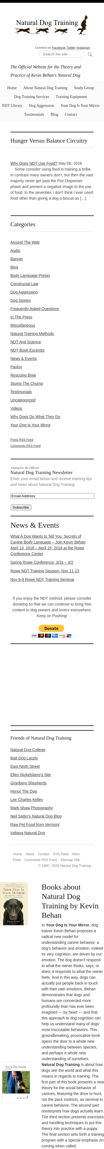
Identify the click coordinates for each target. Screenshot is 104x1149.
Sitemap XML (70, 860)
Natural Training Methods (32, 333)
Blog (54, 114)
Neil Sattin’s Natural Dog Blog (36, 816)
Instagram (83, 47)
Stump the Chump (27, 383)
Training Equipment (71, 97)
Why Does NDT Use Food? (34, 163)
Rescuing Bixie (23, 375)
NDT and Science (26, 342)
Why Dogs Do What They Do (35, 416)
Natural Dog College (28, 750)
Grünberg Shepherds (29, 783)
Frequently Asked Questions (35, 308)
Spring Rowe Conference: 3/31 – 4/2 (42, 562)
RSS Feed (61, 854)
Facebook (58, 47)
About (30, 854)
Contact (71, 114)
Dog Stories (21, 300)
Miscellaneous (23, 325)
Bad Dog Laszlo (24, 758)
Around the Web (25, 242)
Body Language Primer (30, 275)
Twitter (70, 47)
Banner (17, 259)
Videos (16, 408)
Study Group (84, 88)
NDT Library (12, 106)
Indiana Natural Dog (28, 833)
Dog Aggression (41, 106)
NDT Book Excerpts (28, 350)
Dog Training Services (31, 97)
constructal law (24, 284)
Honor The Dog (24, 791)
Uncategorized (23, 400)
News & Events (24, 358)
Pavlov (16, 367)
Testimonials (34, 114)
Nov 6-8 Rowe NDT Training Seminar (43, 579)
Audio (16, 250)
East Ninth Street (25, 766)
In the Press (21, 317)
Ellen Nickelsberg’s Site (31, 774)
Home (12, 88)
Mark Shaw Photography (32, 808)
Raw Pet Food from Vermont (35, 824)
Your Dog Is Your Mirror (80, 106)
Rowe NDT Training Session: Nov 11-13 (45, 571)
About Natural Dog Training (45, 88)
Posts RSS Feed (22, 439)
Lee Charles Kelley (27, 799)
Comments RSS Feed (26, 445)
